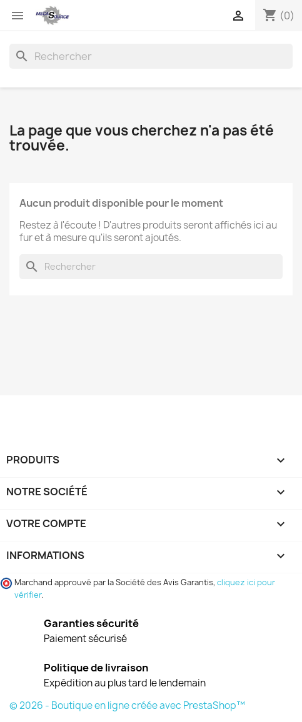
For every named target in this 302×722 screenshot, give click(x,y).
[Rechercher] (151, 56)
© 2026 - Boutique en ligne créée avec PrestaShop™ (127, 705)
